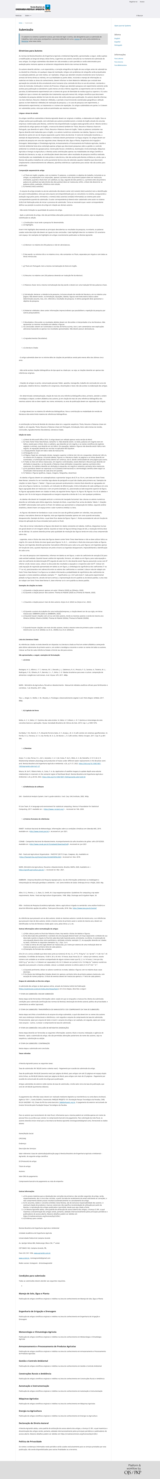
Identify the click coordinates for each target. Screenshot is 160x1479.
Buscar (139, 15)
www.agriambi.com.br (42, 1253)
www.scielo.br (24, 1258)
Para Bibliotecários (120, 65)
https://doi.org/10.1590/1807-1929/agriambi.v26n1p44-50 (63, 777)
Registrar (25, 41)
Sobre (27, 15)
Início (20, 23)
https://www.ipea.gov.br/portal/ (85, 908)
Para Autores (118, 62)
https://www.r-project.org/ (54, 809)
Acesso (142, 2)
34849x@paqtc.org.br (67, 1102)
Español (117, 42)
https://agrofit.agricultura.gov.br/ (31, 870)
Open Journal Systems (122, 26)
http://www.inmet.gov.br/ (39, 831)
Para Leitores (118, 59)
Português (118, 45)
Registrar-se (133, 2)
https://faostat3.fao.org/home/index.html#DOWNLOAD (40, 857)
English (117, 38)
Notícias (19, 15)
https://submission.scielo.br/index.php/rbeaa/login (38, 989)
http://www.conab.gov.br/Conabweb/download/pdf (49, 844)
